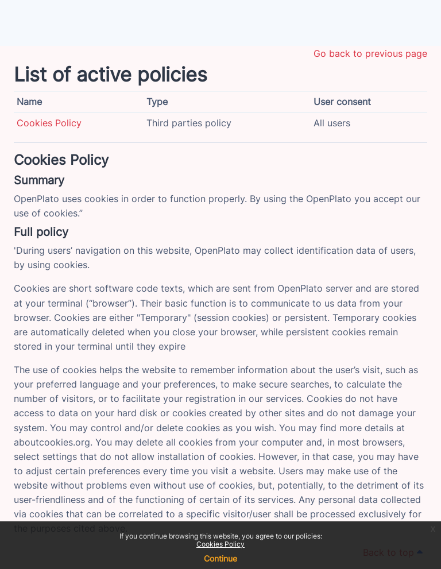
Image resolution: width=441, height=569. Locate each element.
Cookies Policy (220, 544)
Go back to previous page (370, 53)
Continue (220, 558)
